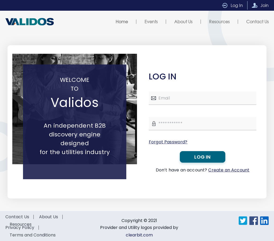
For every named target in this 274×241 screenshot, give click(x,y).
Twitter (243, 220)
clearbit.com (139, 235)
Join (264, 5)
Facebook (253, 220)
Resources (219, 22)
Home (122, 22)
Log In (237, 5)
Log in (202, 157)
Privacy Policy (19, 227)
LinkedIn (264, 220)
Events (151, 22)
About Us (183, 22)
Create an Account (228, 170)
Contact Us (257, 22)
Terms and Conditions (33, 235)
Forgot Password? (168, 142)
